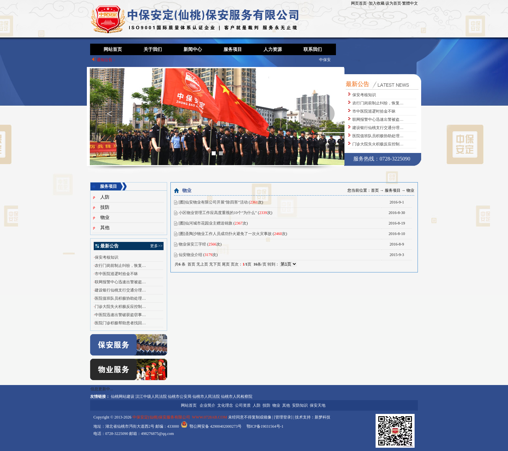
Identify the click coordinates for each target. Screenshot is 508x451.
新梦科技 (322, 417)
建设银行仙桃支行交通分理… (377, 127)
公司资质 (243, 405)
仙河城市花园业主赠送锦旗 (208, 223)
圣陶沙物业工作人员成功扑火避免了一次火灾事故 (228, 233)
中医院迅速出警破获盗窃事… (120, 314)
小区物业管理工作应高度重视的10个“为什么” (218, 212)
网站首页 (113, 49)
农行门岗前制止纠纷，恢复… (377, 103)
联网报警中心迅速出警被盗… (377, 119)
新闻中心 (193, 49)
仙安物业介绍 (190, 254)
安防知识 (300, 405)
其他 (104, 227)
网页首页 (359, 3)
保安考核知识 (364, 95)
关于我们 (153, 49)
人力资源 (273, 49)
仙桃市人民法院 (206, 396)
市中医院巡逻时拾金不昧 (374, 111)
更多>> (156, 246)
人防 (104, 197)
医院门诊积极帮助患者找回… (120, 323)
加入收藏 (376, 3)
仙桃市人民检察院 (236, 396)
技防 (104, 207)
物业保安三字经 (192, 244)
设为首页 (393, 3)
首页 (375, 190)
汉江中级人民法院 (151, 396)
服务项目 (233, 49)
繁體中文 (410, 3)
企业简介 (207, 405)
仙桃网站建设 (122, 396)
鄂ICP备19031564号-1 (264, 426)
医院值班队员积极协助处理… (377, 136)
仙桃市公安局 (179, 396)
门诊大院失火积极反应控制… (377, 144)
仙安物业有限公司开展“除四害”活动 (216, 202)
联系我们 (312, 49)
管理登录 (283, 417)
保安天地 (317, 405)
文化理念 (225, 405)
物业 (104, 217)
